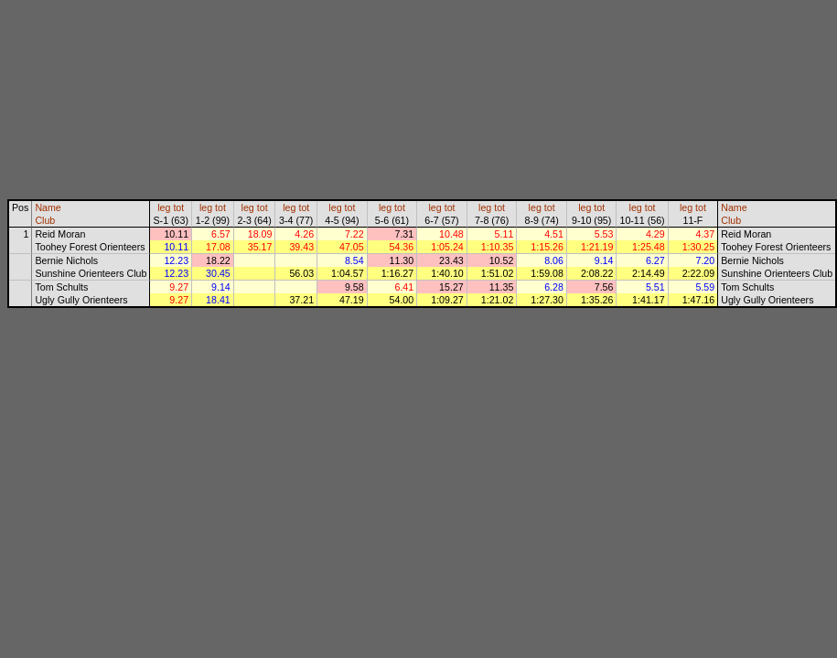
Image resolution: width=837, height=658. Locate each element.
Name (47, 207)
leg (163, 207)
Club (45, 220)
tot (178, 207)
